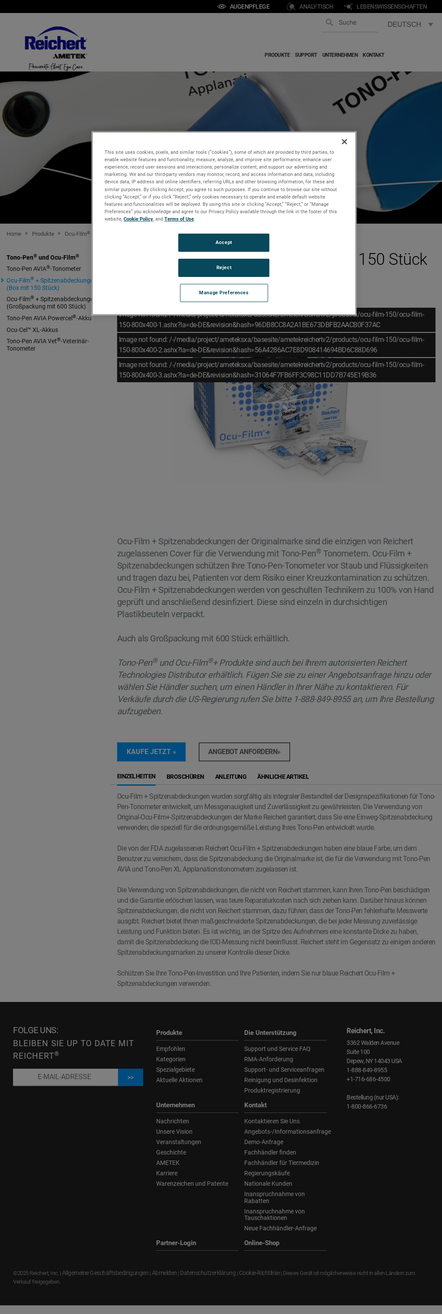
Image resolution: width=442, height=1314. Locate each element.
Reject (224, 267)
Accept (224, 242)
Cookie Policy (138, 219)
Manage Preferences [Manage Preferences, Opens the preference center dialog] (224, 292)
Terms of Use (179, 219)
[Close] (344, 141)
